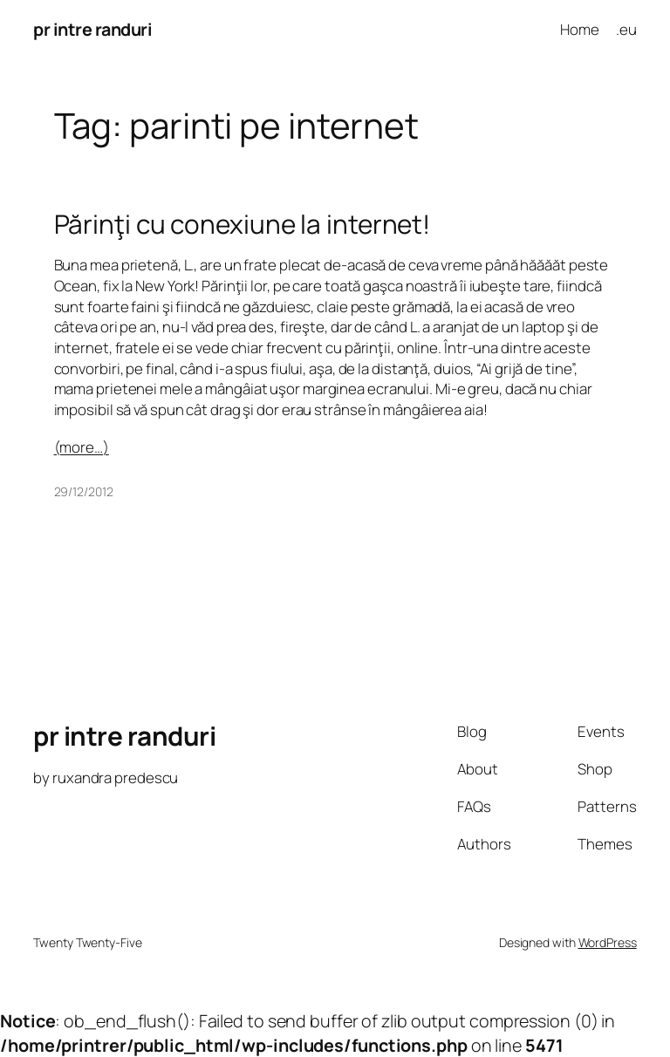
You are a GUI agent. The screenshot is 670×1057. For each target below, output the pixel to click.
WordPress (607, 942)
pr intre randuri (92, 29)
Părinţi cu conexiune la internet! (242, 223)
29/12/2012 (83, 491)
